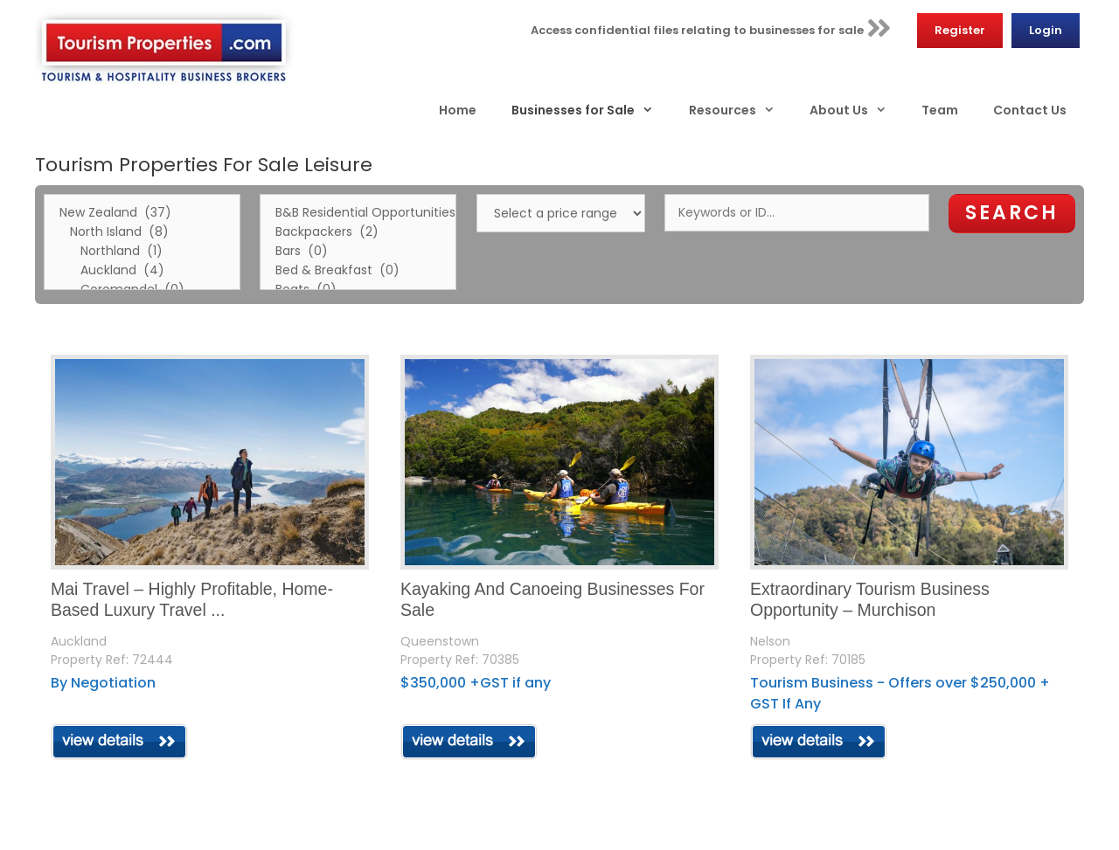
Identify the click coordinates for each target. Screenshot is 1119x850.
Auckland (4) (142, 270)
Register (960, 30)
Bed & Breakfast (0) (358, 270)
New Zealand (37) (142, 213)
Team (939, 110)
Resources (740, 110)
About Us (857, 110)
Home (457, 110)
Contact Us (1030, 110)
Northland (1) (142, 251)
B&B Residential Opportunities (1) (358, 213)
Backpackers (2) (358, 232)
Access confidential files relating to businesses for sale (711, 28)
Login (1045, 30)
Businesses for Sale (591, 110)
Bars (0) (358, 251)
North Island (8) (142, 232)
